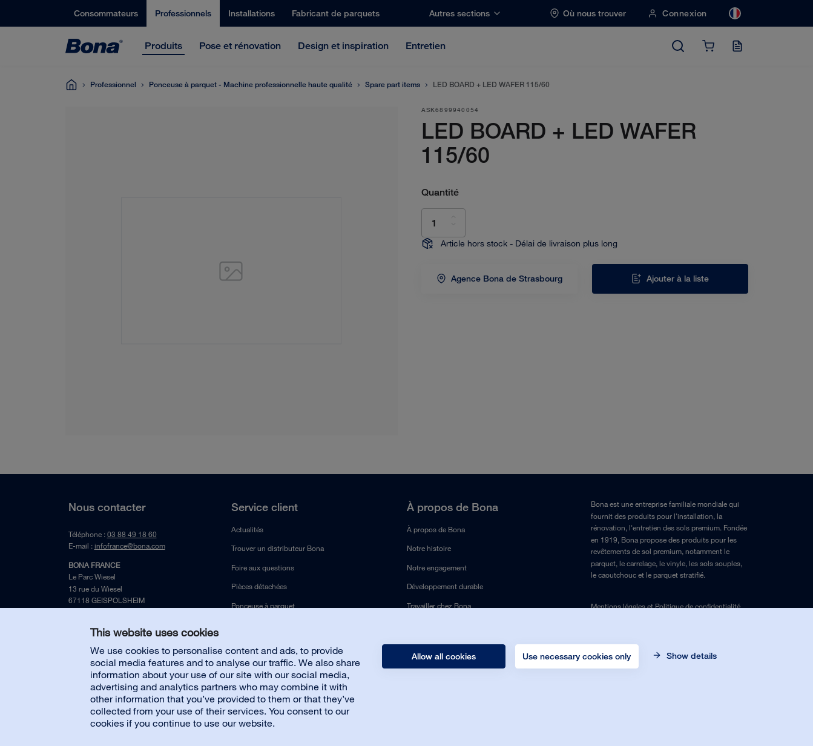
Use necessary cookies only (576, 656)
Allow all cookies (444, 656)
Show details (690, 655)
